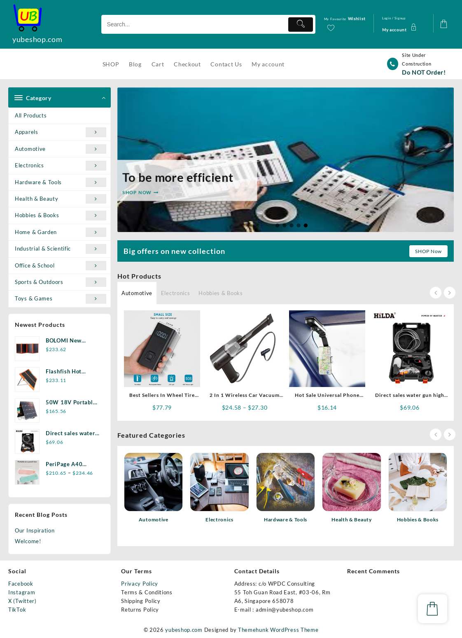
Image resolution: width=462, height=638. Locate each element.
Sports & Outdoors (60, 282)
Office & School (60, 265)
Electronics (60, 165)
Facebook (20, 583)
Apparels (60, 132)
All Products (31, 115)
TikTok (17, 609)
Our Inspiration (35, 530)
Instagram (21, 592)
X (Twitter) (22, 601)
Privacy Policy (139, 583)
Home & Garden (60, 232)
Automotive (60, 149)
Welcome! (28, 541)
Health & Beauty (60, 199)
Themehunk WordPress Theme (278, 629)
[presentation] (435, 292)
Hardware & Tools (60, 182)
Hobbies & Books (60, 215)
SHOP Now (428, 251)
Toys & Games (60, 298)
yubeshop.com (37, 39)
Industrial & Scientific (60, 248)
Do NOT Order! (424, 72)
